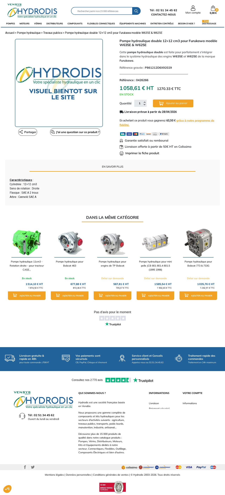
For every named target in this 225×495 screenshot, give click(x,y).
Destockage (209, 23)
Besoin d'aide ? (186, 23)
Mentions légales (54, 474)
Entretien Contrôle (161, 23)
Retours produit (191, 413)
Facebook (25, 467)
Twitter (33, 467)
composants (75, 23)
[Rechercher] (101, 10)
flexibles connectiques (101, 23)
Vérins (38, 23)
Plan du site (155, 440)
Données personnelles (78, 474)
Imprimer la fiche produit (139, 153)
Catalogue (154, 413)
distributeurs (54, 23)
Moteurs (25, 23)
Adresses (188, 429)
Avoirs (186, 424)
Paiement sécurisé (159, 408)
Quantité (125, 103)
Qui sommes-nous (159, 419)
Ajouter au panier (173, 103)
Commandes (190, 419)
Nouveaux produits (159, 435)
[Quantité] (139, 103)
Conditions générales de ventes (110, 474)
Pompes (10, 23)
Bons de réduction (193, 435)
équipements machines (133, 23)
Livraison (154, 403)
